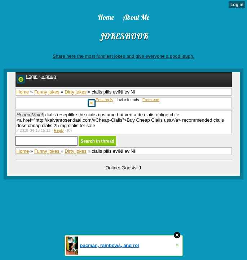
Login (32, 76)
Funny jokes (47, 92)
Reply (59, 130)
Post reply (104, 100)
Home (23, 92)
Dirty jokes (76, 92)
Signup (48, 76)
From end (150, 100)
